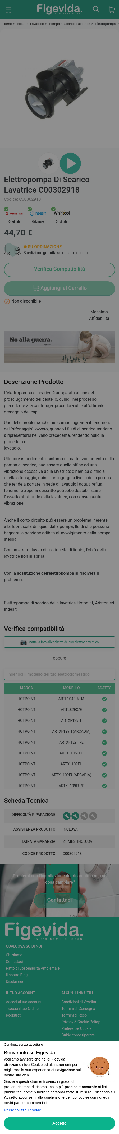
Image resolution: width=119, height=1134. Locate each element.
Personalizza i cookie (22, 1110)
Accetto (59, 1123)
